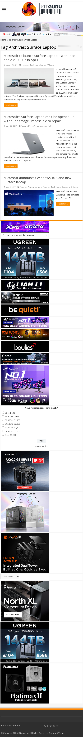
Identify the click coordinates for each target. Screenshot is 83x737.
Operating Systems (69, 187)
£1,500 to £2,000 (12, 423)
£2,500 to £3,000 (12, 431)
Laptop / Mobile (47, 65)
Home (3, 39)
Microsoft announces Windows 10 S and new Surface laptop (37, 180)
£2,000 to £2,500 (12, 427)
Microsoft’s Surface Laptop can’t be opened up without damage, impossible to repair (39, 119)
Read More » (11, 105)
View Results (41, 446)
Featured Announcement (31, 187)
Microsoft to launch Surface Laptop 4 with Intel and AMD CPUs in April (39, 58)
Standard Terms (57, 733)
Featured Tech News (30, 65)
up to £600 (10, 412)
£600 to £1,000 (11, 416)
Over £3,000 (10, 434)
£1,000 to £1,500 (12, 420)
